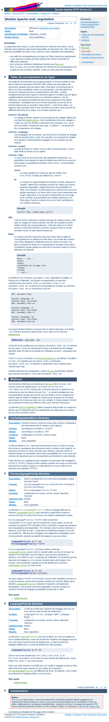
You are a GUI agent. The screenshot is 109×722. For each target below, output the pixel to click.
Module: (13, 441)
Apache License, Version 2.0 (27, 717)
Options (59, 64)
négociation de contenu (49, 28)
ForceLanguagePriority (90, 24)
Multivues (86, 40)
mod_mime (86, 51)
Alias (51, 371)
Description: (10, 28)
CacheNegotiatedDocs (90, 22)
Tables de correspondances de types (32, 77)
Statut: (8, 31)
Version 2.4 (45, 13)
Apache (7, 13)
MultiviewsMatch (47, 358)
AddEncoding (32, 120)
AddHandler (14, 335)
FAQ (85, 5)
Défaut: (12, 432)
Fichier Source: (12, 37)
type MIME (21, 158)
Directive (43, 418)
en (67, 23)
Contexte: (13, 435)
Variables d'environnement (92, 57)
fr (71, 23)
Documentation (33, 13)
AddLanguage (20, 598)
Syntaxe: (13, 428)
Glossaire (92, 5)
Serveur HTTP (18, 13)
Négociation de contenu (91, 54)
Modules (68, 5)
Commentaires (88, 62)
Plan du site (102, 5)
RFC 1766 (34, 137)
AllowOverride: (16, 499)
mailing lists (94, 706)
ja (75, 23)
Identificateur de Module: (16, 34)
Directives (77, 5)
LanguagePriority (88, 27)
